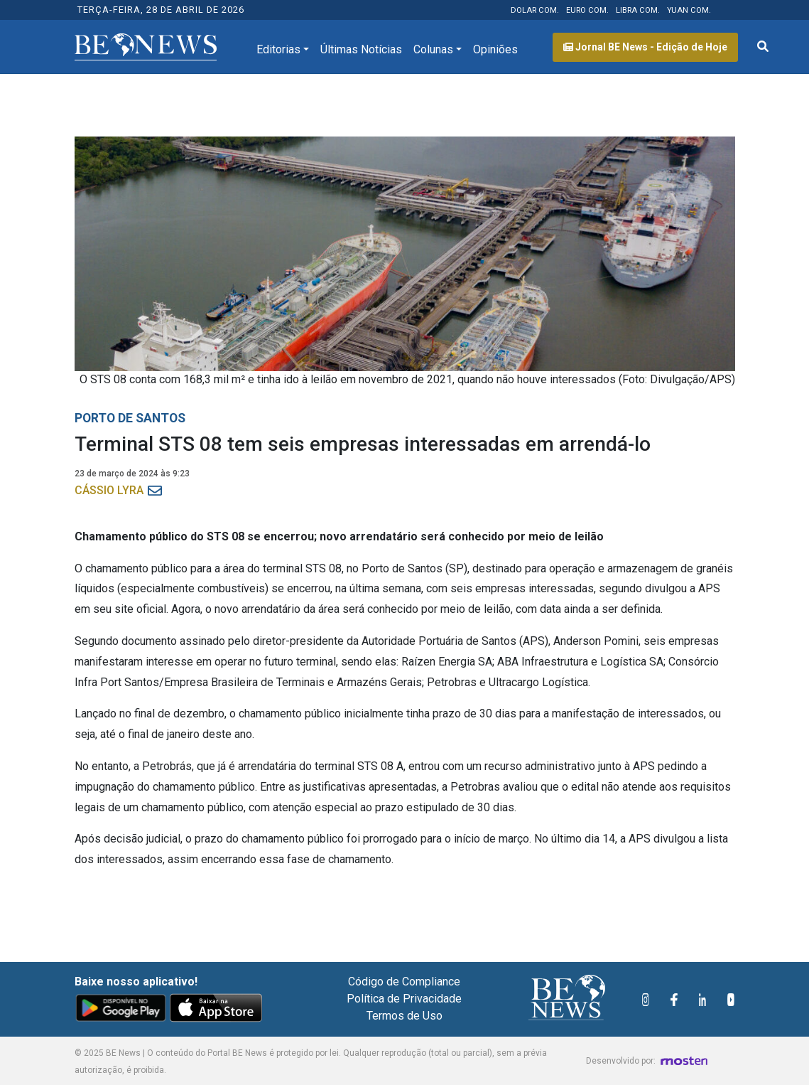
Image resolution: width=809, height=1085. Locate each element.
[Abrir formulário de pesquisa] (763, 46)
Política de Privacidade (404, 998)
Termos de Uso (404, 1015)
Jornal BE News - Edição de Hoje (645, 47)
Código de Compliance (404, 981)
